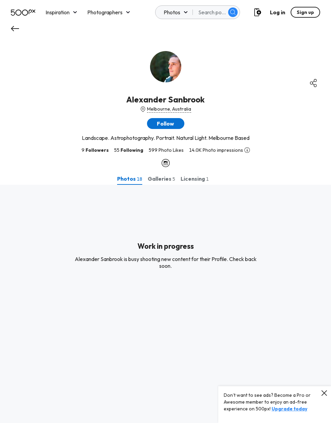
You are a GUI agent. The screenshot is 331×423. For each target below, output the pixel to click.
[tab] (129, 179)
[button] (165, 123)
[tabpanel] (165, 304)
